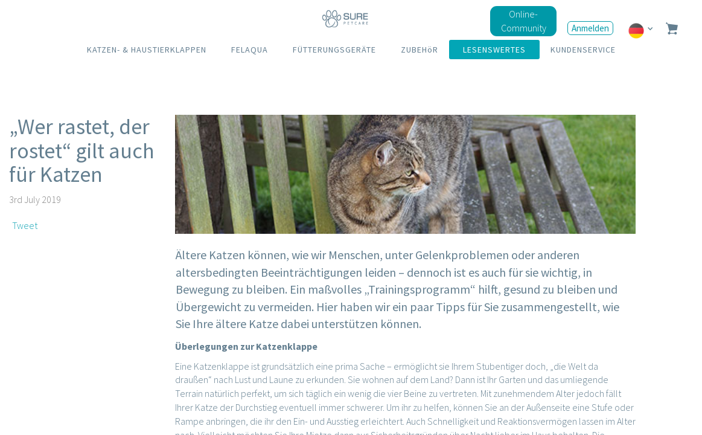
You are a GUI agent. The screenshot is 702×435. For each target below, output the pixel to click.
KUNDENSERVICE (583, 49)
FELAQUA (249, 49)
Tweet (24, 225)
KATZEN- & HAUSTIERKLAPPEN (146, 49)
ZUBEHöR (419, 49)
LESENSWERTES (494, 49)
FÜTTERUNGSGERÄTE (334, 49)
